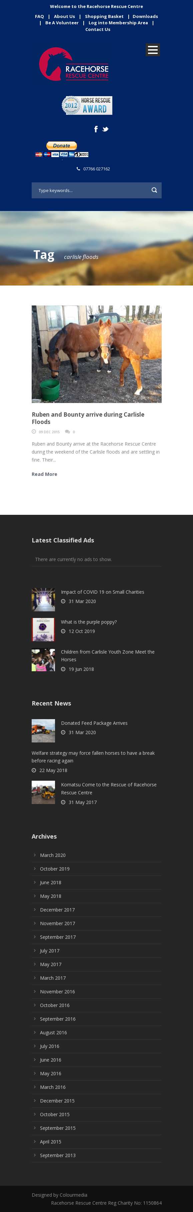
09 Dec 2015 (49, 431)
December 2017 (57, 910)
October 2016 (55, 1005)
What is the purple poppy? (89, 622)
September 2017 (58, 937)
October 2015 (55, 1114)
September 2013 (58, 1155)
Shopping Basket (104, 16)
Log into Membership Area (118, 23)
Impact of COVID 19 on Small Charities (102, 592)
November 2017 (57, 923)
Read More (44, 474)
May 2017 (50, 964)
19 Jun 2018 (81, 669)
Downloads (145, 16)
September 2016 (58, 1019)
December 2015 (57, 1101)
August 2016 (53, 1032)
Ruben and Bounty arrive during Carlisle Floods (88, 418)
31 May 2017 (83, 802)
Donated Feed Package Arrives (94, 723)
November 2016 (57, 991)
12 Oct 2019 (82, 631)
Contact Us (97, 29)
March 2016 (53, 1087)
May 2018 (50, 896)
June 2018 (50, 882)
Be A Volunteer (62, 23)
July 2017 (49, 950)
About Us (64, 16)
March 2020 (53, 855)
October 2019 (55, 869)
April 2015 (50, 1141)
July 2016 (49, 1046)
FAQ (39, 16)
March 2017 (53, 978)
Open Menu (153, 49)
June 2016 (50, 1060)
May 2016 (50, 1073)
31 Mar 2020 (82, 601)
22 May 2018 (53, 770)
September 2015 (58, 1128)
